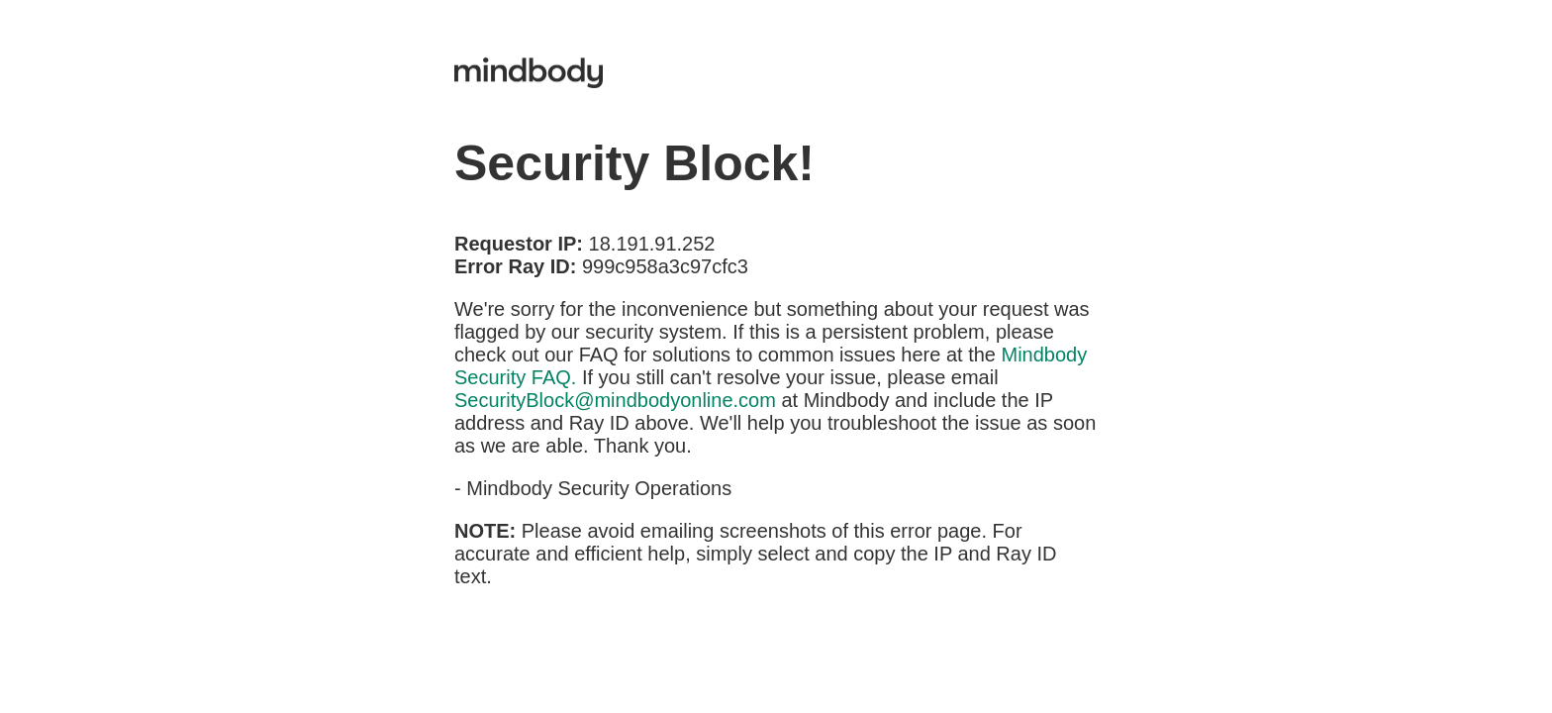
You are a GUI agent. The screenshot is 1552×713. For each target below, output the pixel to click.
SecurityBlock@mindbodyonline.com (615, 400)
